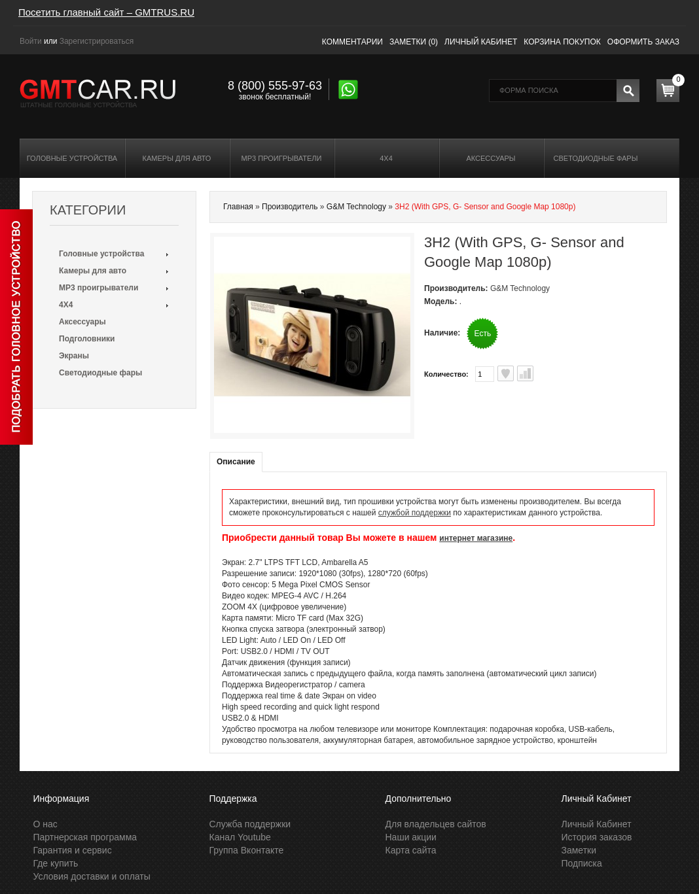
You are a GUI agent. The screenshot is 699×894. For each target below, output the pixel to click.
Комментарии (352, 41)
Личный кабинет (480, 41)
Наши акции (411, 837)
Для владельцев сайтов (435, 824)
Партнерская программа (85, 837)
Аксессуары (490, 158)
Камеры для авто (177, 158)
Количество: (446, 374)
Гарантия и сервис (72, 850)
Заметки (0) (413, 41)
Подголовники (87, 338)
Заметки (579, 850)
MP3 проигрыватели (282, 158)
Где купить (56, 863)
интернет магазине (475, 538)
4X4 (386, 158)
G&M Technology (356, 206)
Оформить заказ (643, 41)
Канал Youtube (240, 837)
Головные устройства (72, 158)
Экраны (74, 355)
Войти (31, 41)
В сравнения (525, 373)
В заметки (505, 373)
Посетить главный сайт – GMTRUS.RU (106, 12)
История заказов (597, 837)
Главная (238, 206)
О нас (45, 824)
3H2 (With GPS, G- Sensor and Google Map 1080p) (485, 206)
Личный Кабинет (597, 824)
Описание (236, 461)
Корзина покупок (562, 41)
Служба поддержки (250, 824)
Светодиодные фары (596, 158)
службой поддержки (414, 512)
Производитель (289, 206)
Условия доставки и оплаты (92, 876)
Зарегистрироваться (97, 41)
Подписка (582, 863)
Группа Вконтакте (246, 850)
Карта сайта (411, 850)
